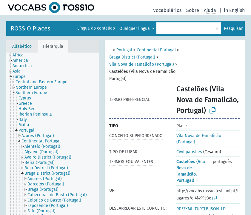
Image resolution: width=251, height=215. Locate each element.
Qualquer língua (135, 28)
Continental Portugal (156, 50)
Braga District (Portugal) (132, 57)
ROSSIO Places (30, 28)
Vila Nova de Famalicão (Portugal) (141, 64)
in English (234, 10)
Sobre (192, 10)
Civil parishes (189, 151)
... (110, 50)
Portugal (124, 50)
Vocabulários (167, 10)
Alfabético (22, 46)
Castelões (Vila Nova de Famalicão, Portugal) (190, 171)
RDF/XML (184, 208)
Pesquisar (233, 28)
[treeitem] (20, 55)
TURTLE (201, 208)
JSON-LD (218, 208)
